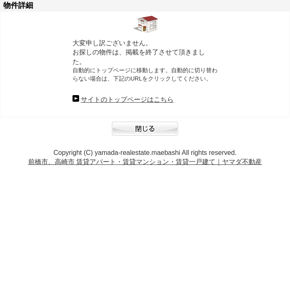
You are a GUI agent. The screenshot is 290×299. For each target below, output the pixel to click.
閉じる (145, 133)
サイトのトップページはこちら (127, 99)
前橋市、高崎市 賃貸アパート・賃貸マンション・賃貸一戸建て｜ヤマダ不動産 (145, 161)
